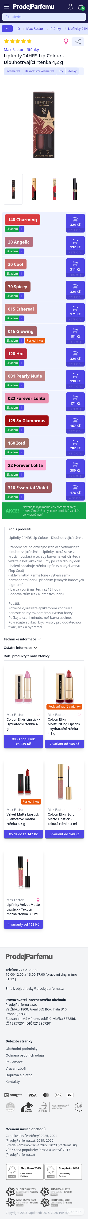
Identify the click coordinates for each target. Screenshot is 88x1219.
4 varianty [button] (23, 924)
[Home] (18, 28)
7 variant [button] (65, 744)
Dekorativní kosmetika (39, 71)
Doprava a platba (19, 1075)
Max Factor (34, 28)
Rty (61, 71)
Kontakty (13, 1081)
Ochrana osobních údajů (25, 1055)
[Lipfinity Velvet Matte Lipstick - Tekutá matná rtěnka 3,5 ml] (23, 872)
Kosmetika (13, 71)
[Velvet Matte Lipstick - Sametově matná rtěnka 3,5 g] (23, 782)
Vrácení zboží (16, 1068)
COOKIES (75, 1212)
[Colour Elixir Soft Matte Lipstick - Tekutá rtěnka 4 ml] (65, 782)
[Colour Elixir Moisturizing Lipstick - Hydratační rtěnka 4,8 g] (65, 687)
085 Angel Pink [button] (23, 741)
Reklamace (14, 1062)
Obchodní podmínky (22, 1048)
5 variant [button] (65, 834)
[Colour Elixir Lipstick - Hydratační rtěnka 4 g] (23, 687)
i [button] (21, 229)
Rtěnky (55, 28)
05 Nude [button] (23, 834)
